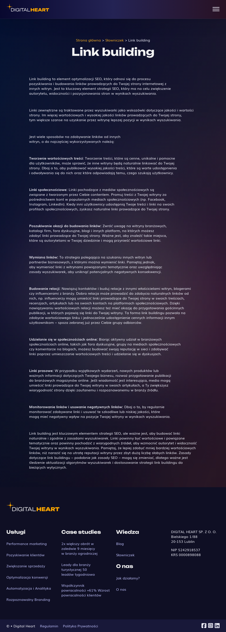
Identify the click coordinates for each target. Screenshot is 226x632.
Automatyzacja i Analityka (28, 588)
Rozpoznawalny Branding (28, 599)
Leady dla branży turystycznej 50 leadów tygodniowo (78, 569)
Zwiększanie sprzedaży (25, 565)
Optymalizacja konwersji (27, 577)
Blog (120, 543)
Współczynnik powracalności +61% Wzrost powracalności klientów (85, 590)
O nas (121, 589)
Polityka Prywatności (80, 625)
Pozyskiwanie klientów (25, 554)
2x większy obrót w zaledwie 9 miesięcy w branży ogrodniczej (79, 548)
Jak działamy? (128, 577)
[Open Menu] (216, 9)
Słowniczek (125, 554)
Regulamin (49, 625)
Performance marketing (26, 543)
